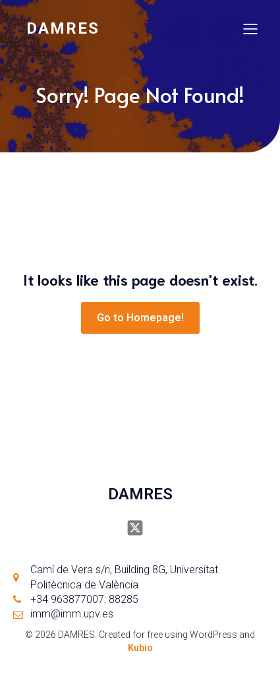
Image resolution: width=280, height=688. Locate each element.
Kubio (140, 647)
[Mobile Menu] (250, 28)
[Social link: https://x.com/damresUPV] (140, 527)
